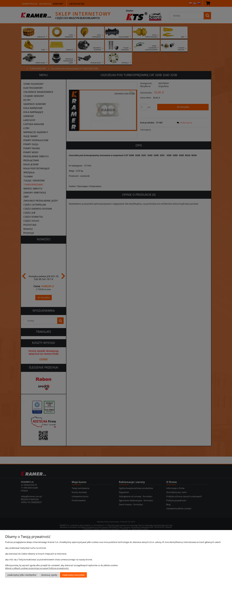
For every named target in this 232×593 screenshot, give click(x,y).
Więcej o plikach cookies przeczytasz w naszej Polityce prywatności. (37, 568)
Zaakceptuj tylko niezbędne (21, 575)
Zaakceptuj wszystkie (73, 575)
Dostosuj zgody (49, 575)
